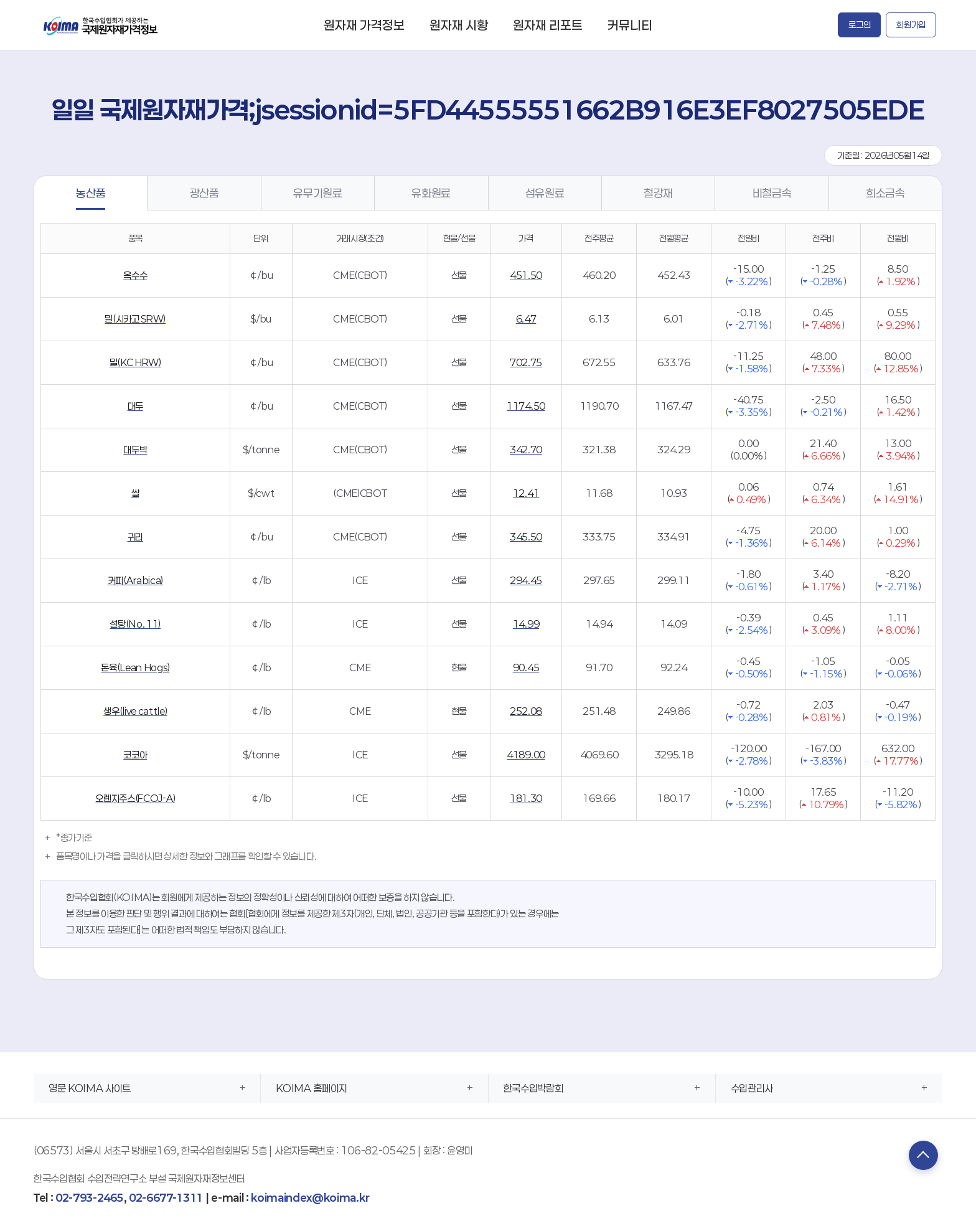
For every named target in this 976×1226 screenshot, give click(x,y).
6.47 (526, 318)
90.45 (526, 667)
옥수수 (135, 275)
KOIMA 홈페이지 (311, 1088)
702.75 (526, 362)
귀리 (135, 536)
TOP (920, 1156)
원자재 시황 (458, 24)
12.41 (526, 493)
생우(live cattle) (135, 711)
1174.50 (526, 406)
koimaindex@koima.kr (310, 1198)
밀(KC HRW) (135, 362)
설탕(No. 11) (135, 624)
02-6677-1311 (166, 1198)
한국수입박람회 (533, 1088)
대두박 (135, 449)
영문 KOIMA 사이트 (90, 1088)
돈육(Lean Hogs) (135, 667)
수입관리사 (752, 1088)
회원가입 (911, 24)
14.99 (526, 624)
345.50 (526, 536)
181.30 (526, 798)
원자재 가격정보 (364, 24)
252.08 (526, 711)
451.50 (526, 275)
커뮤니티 (630, 24)
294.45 (526, 580)
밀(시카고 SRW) (135, 318)
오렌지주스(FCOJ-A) (135, 798)
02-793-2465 (89, 1198)
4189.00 (526, 754)
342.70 (526, 449)
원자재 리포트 (548, 24)
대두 (135, 406)
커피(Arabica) (135, 580)
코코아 (135, 754)
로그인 (859, 24)
